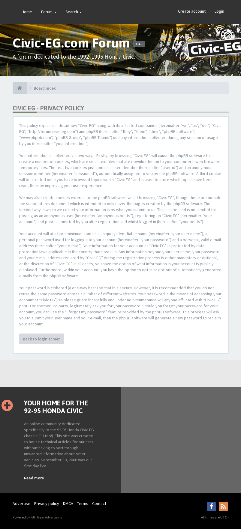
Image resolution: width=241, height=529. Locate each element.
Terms (82, 503)
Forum (48, 11)
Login (219, 11)
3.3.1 (139, 44)
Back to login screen (42, 339)
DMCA (68, 503)
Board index (45, 88)
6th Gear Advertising (46, 517)
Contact (99, 503)
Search (73, 11)
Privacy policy (46, 503)
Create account (192, 11)
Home (27, 11)
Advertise (21, 503)
